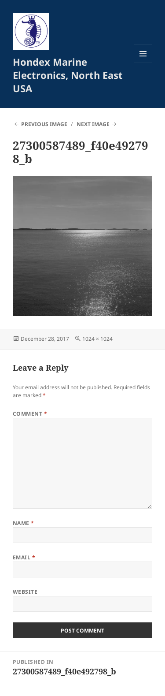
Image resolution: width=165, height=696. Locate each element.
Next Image (93, 124)
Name (23, 523)
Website (25, 592)
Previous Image (44, 124)
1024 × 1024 (97, 338)
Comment (30, 413)
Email (24, 557)
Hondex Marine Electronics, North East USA (68, 75)
